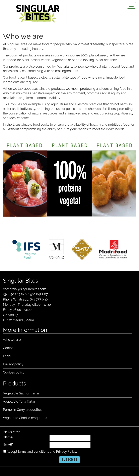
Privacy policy (13, 364)
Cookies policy (14, 372)
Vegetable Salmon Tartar (21, 393)
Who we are (12, 340)
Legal (7, 356)
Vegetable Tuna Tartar (19, 401)
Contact (9, 348)
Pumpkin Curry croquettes (22, 410)
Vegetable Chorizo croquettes (25, 418)
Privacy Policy (66, 451)
